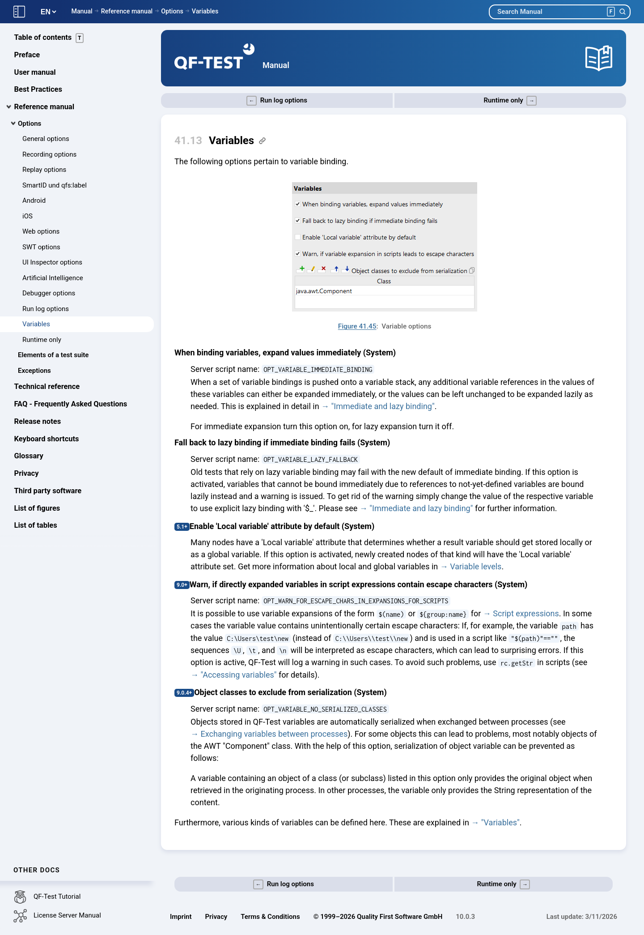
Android (34, 201)
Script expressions (526, 613)
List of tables (35, 526)
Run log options (45, 310)
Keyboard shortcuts (46, 439)
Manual (81, 11)
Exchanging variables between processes (273, 734)
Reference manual (127, 11)
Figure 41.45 (357, 326)
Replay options (44, 171)
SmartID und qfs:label (54, 186)
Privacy (26, 474)
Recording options (49, 155)
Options (172, 11)
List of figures (37, 509)
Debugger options (48, 294)
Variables (205, 11)
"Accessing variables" (238, 674)
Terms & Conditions (270, 917)
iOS (27, 217)
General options (45, 140)
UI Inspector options (52, 263)
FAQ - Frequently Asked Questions (70, 405)
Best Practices (38, 90)
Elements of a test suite (53, 356)
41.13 (188, 140)
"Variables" (500, 822)
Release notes (37, 422)
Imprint (181, 917)
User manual (35, 73)
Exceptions (34, 371)
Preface (27, 55)
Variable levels (475, 566)
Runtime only (41, 341)
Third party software (48, 491)
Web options (40, 232)
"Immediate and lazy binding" (383, 406)
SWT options (41, 248)
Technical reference (47, 387)
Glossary (28, 457)
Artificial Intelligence (52, 279)
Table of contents (49, 39)
